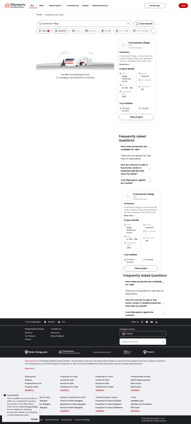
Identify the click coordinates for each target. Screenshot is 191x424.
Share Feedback (57, 336)
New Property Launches (140, 380)
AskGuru (28, 380)
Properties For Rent (104, 376)
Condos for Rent (102, 380)
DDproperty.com (31, 361)
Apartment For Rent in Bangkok (73, 404)
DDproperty (30, 376)
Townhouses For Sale (69, 387)
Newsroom (55, 333)
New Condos (136, 383)
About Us (28, 333)
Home (39, 14)
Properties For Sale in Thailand (108, 401)
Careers (28, 339)
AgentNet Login (137, 401)
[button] (125, 64)
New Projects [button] (57, 5)
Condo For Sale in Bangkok (36, 401)
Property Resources (33, 383)
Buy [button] (34, 5)
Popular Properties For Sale (37, 397)
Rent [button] (43, 5)
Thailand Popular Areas (106, 397)
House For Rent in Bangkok (71, 408)
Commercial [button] (73, 5)
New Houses (136, 387)
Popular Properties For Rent (73, 397)
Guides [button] (85, 5)
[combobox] (84, 23)
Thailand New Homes (140, 376)
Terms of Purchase (82, 420)
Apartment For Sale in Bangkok (37, 404)
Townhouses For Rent (104, 387)
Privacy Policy (32, 407)
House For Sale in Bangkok (36, 408)
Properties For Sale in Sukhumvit (109, 408)
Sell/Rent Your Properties (141, 404)
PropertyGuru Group (34, 329)
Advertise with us (101, 5)
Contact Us (56, 329)
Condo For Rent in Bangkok (71, 401)
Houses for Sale (67, 383)
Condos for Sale (67, 380)
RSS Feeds (135, 408)
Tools (133, 397)
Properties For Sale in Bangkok (108, 404)
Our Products (30, 336)
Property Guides (31, 387)
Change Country (127, 329)
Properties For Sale (69, 376)
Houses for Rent (102, 383)
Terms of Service (52, 420)
